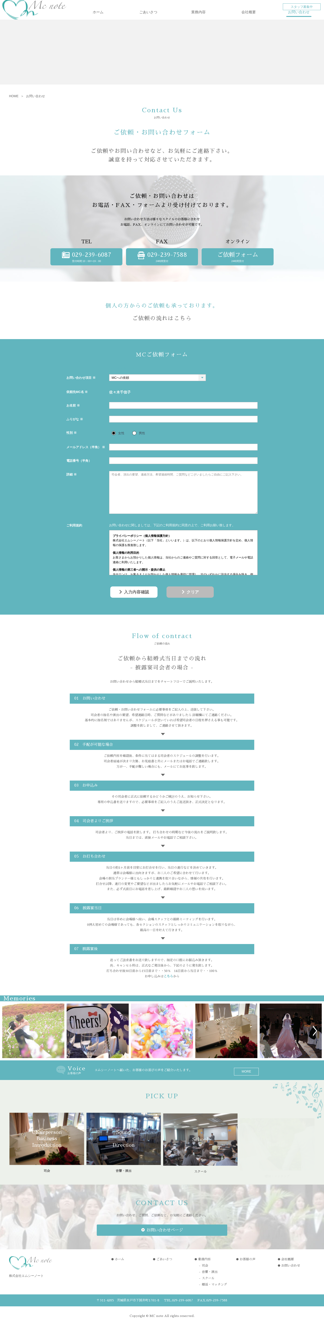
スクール (208, 1273)
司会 (205, 1261)
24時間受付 (237, 264)
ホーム (98, 19)
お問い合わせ (299, 19)
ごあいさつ (148, 19)
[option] (33, 1038)
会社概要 (248, 19)
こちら (168, 983)
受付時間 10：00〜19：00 (86, 264)
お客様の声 (247, 1255)
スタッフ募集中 (302, 7)
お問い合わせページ (164, 1225)
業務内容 (198, 19)
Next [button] (315, 1038)
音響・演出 (210, 1267)
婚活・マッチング (214, 1280)
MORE (246, 1077)
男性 (142, 440)
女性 (121, 440)
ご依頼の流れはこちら (162, 326)
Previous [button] (9, 1038)
